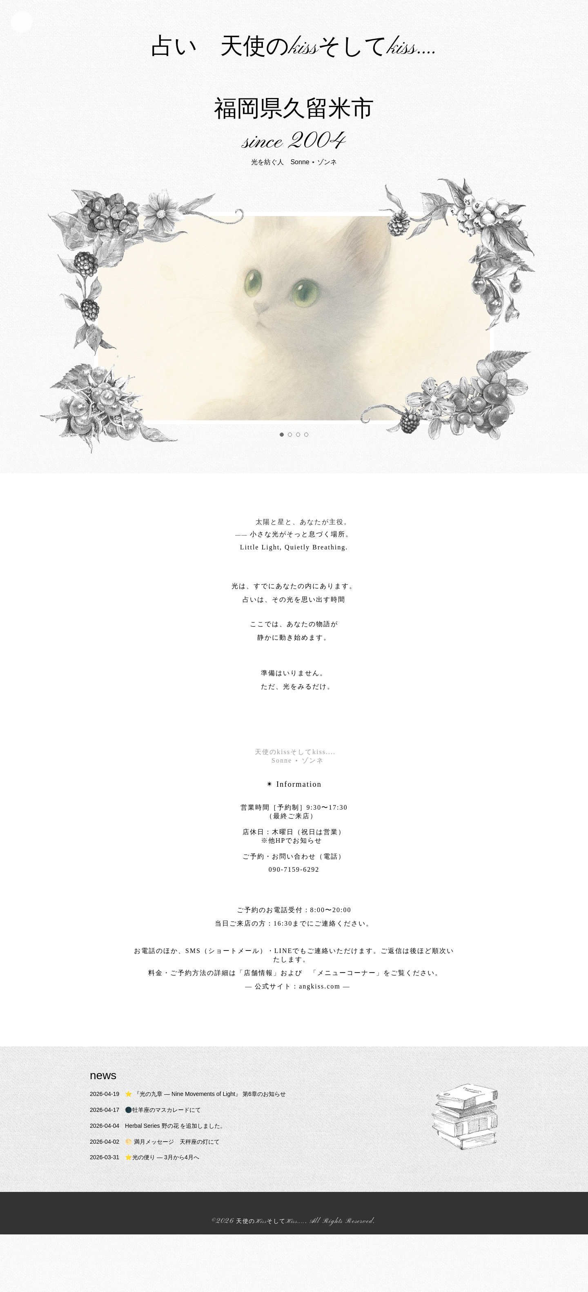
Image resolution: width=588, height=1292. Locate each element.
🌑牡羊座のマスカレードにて (153, 1167)
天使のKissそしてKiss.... (270, 1279)
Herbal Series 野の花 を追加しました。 (167, 1183)
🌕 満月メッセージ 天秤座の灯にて (163, 1199)
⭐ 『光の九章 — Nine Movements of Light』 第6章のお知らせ (201, 1151)
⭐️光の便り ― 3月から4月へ (152, 1215)
